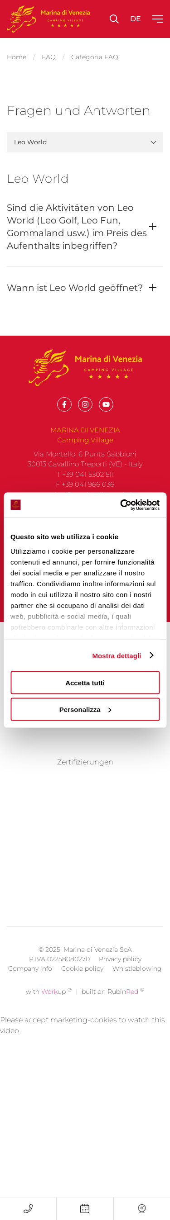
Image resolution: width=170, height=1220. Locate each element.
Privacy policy (120, 1196)
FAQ (49, 57)
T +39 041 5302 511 (85, 474)
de (135, 18)
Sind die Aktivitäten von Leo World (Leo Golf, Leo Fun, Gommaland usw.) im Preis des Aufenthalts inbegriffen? (77, 226)
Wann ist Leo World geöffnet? (75, 287)
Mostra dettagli (116, 655)
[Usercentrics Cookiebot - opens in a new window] (121, 505)
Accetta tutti (85, 683)
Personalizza (85, 709)
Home (16, 57)
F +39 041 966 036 (85, 484)
